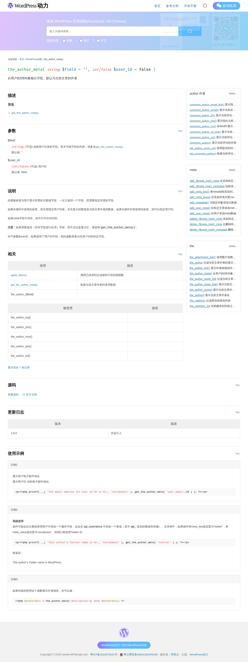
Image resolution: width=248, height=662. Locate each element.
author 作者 (198, 93)
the (192, 246)
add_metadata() (199, 202)
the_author (196, 262)
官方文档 (29, 394)
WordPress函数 (34, 59)
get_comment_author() (203, 153)
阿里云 (175, 654)
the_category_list (200, 306)
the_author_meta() (201, 273)
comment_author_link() (203, 120)
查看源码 (13, 394)
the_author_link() (200, 268)
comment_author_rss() (203, 126)
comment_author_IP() (203, 115)
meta (193, 170)
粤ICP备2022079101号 (103, 654)
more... (233, 93)
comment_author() (201, 142)
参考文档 (175, 5)
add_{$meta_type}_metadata (207, 186)
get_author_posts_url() (203, 148)
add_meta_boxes (200, 197)
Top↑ (180, 130)
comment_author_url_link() (206, 131)
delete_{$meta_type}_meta (206, 224)
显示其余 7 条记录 (19, 367)
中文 (101, 40)
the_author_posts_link (203, 279)
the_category (197, 300)
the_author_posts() (201, 289)
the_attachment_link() (203, 257)
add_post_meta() (200, 208)
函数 (67, 40)
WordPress (29, 5)
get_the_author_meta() (25, 112)
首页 (161, 5)
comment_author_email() (205, 110)
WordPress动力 (199, 654)
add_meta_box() (199, 191)
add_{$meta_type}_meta (204, 181)
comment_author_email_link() (207, 104)
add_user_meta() (200, 213)
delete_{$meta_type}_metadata (208, 229)
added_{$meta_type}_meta (206, 219)
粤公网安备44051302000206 (140, 654)
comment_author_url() (203, 137)
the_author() (197, 295)
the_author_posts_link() (204, 284)
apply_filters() (19, 275)
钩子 (84, 40)
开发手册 (191, 5)
